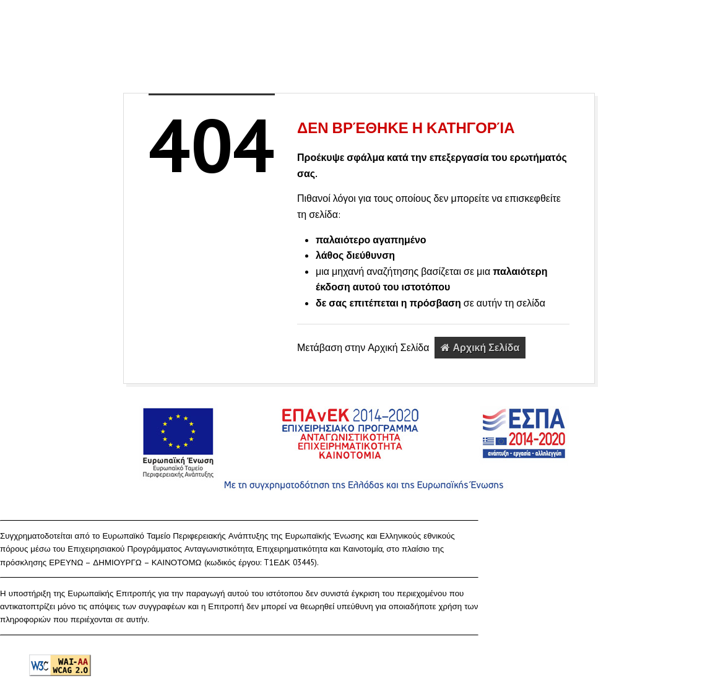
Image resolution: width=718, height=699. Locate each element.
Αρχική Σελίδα (480, 347)
